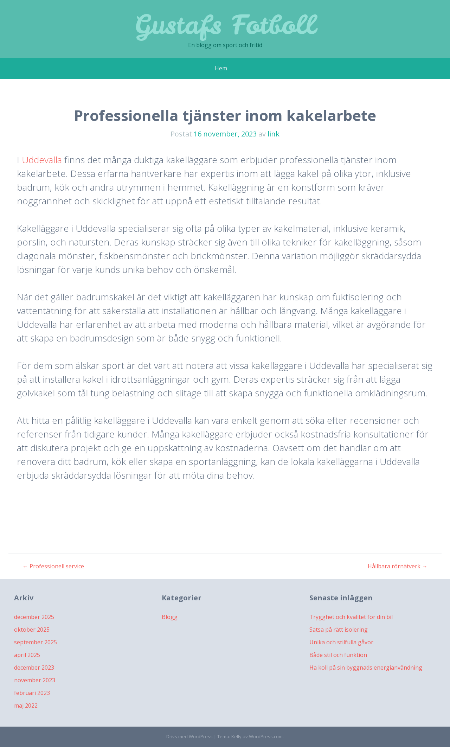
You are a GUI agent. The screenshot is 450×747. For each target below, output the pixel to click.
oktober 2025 (32, 629)
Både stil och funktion (338, 655)
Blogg (170, 617)
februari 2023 (32, 693)
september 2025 (35, 642)
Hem (221, 68)
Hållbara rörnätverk (398, 566)
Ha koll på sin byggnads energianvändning (365, 667)
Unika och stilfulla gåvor (341, 642)
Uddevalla (42, 159)
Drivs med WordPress (189, 736)
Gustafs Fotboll (225, 24)
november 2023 (34, 680)
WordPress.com (266, 736)
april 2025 (27, 655)
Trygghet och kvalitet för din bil (351, 617)
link (273, 134)
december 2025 (34, 617)
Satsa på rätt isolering (338, 629)
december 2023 (34, 667)
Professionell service (53, 566)
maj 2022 (26, 705)
